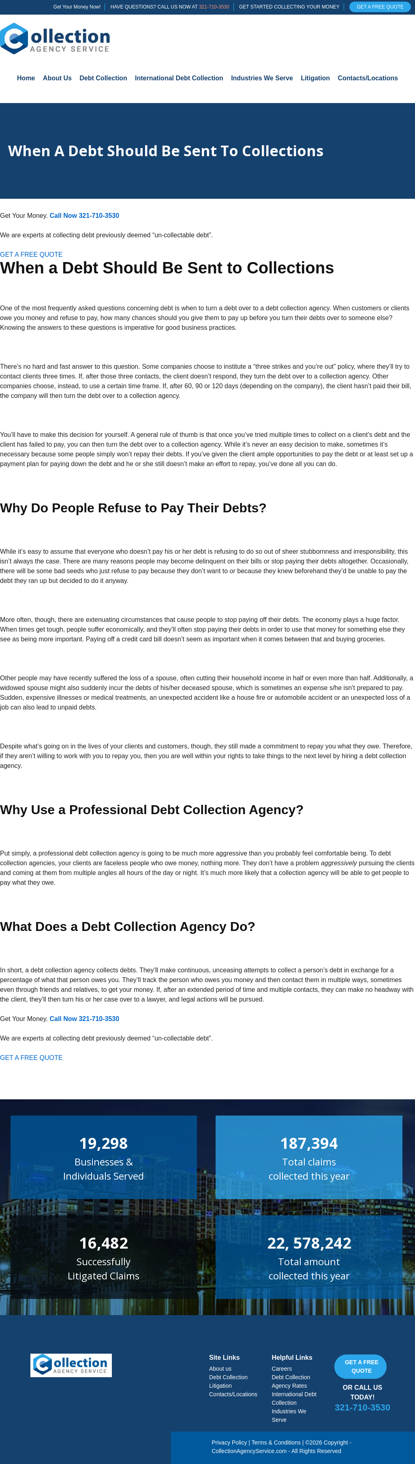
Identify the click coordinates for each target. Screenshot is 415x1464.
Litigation (315, 78)
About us (220, 1368)
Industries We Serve (262, 78)
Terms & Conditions (276, 1442)
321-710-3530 (214, 7)
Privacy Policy (229, 1442)
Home (26, 78)
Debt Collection (103, 78)
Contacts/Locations (368, 78)
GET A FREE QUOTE (380, 7)
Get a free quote (362, 1366)
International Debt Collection (179, 78)
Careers (282, 1368)
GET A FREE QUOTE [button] (31, 254)
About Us (57, 78)
